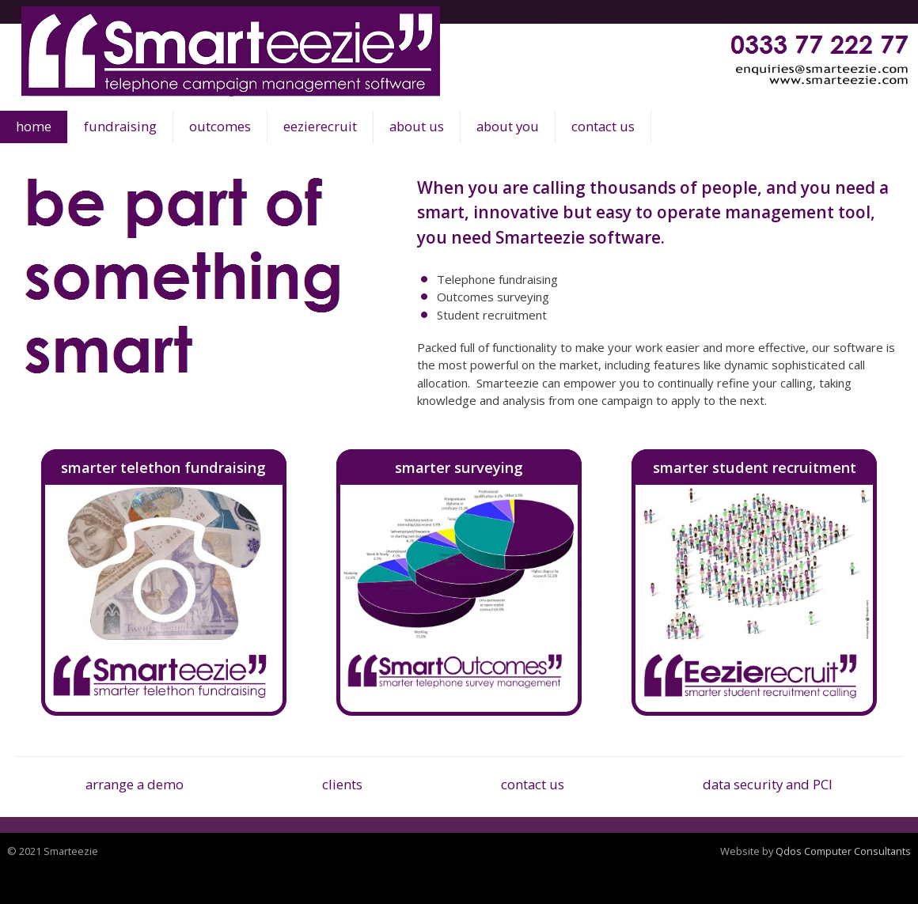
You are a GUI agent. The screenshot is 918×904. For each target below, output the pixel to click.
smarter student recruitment (754, 467)
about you (507, 126)
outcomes (220, 126)
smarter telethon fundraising (163, 467)
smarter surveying (459, 467)
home (33, 126)
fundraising (120, 126)
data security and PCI (768, 784)
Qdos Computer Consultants (843, 851)
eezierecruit (320, 126)
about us (416, 126)
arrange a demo (134, 784)
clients (342, 784)
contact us (603, 126)
